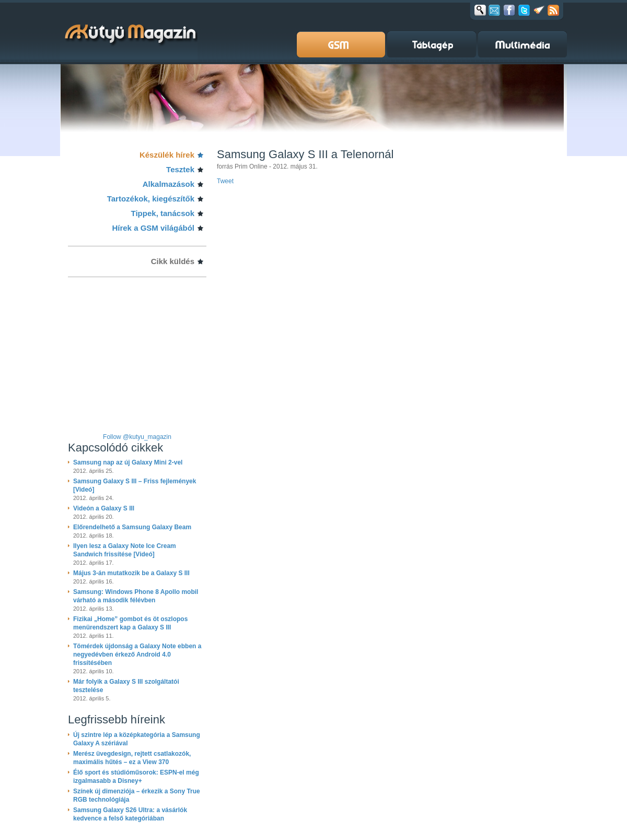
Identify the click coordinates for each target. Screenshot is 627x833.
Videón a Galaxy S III (103, 508)
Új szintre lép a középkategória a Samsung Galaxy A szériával (136, 739)
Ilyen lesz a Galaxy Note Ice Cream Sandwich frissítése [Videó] (124, 550)
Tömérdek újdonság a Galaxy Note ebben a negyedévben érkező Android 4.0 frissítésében (137, 654)
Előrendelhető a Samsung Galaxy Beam (132, 527)
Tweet (225, 181)
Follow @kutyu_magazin (137, 437)
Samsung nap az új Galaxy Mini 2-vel (127, 462)
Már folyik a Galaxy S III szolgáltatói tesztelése (126, 686)
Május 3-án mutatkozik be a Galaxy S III (131, 573)
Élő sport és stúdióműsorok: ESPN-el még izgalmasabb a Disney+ (136, 776)
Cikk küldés (172, 261)
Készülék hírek (167, 154)
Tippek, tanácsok (162, 213)
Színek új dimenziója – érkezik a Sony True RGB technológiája (136, 795)
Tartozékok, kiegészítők (150, 198)
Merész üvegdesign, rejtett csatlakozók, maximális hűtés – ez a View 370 (132, 758)
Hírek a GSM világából (153, 227)
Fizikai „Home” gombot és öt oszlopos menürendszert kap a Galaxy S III (130, 623)
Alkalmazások (168, 184)
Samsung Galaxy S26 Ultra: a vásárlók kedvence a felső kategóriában (130, 814)
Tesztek (180, 169)
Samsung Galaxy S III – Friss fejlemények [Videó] (134, 485)
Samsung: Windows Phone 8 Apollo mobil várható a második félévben (135, 596)
